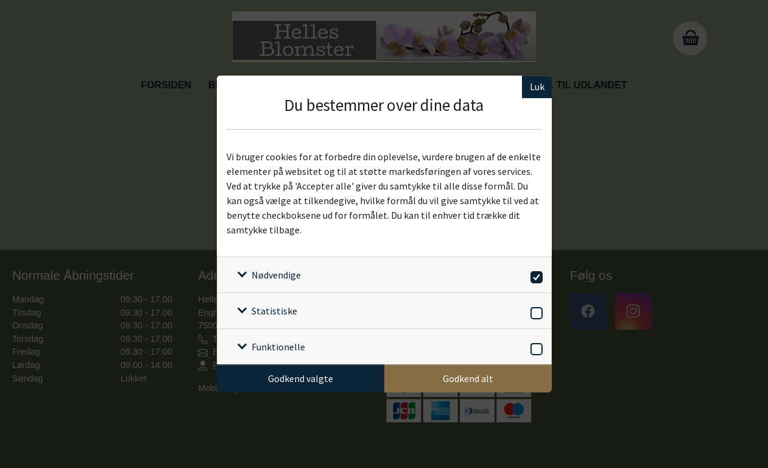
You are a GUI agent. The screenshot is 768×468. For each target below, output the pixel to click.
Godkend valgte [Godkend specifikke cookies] (300, 378)
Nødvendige (276, 275)
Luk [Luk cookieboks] (537, 86)
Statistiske (274, 311)
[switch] (534, 275)
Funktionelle (278, 347)
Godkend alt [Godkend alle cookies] (468, 378)
